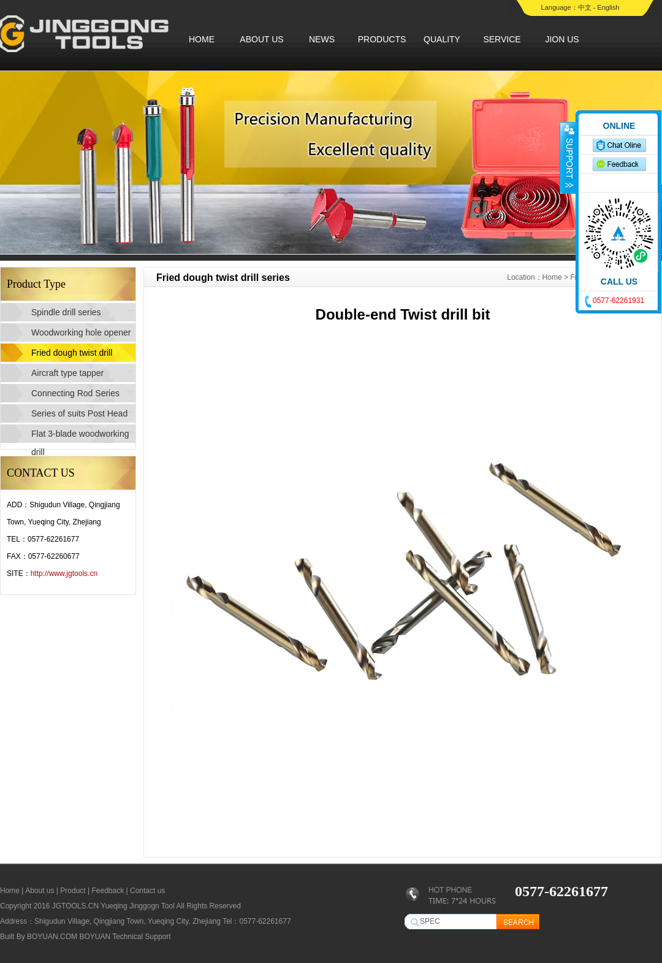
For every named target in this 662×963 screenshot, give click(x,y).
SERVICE (501, 39)
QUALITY (442, 39)
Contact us (147, 890)
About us (39, 890)
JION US (562, 39)
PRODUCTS (382, 39)
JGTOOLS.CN (75, 906)
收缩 (568, 157)
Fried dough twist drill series (71, 355)
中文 (585, 7)
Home (552, 277)
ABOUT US (261, 39)
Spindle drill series (66, 312)
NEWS (322, 39)
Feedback (107, 890)
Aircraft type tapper (67, 373)
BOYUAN (94, 936)
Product (72, 890)
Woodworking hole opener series (81, 335)
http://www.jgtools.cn (64, 573)
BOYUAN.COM (52, 936)
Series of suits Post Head (79, 413)
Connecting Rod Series (75, 393)
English (608, 7)
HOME (202, 39)
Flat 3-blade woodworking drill (80, 436)
